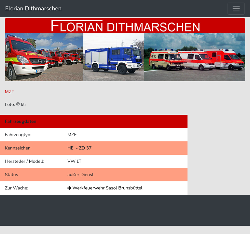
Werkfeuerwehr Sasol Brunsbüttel (104, 188)
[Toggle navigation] (236, 9)
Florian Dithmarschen (33, 8)
